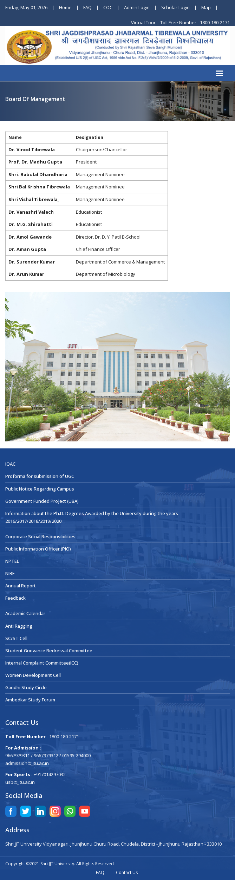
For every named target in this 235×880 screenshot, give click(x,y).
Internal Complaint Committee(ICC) (41, 663)
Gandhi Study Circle (26, 687)
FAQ (87, 7)
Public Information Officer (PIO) (38, 549)
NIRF (9, 573)
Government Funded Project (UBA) (42, 501)
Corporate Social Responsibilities (40, 536)
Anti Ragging (18, 626)
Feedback (15, 598)
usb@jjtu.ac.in (20, 782)
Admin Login (137, 7)
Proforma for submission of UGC (39, 476)
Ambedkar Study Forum (30, 699)
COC (107, 7)
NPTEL (12, 561)
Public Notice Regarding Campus (39, 489)
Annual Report (20, 585)
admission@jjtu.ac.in (27, 763)
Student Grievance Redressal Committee (48, 650)
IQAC (10, 464)
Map (206, 7)
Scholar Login (175, 7)
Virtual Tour (144, 22)
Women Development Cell (33, 675)
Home (65, 7)
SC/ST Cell (16, 638)
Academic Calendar (25, 613)
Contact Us (127, 872)
